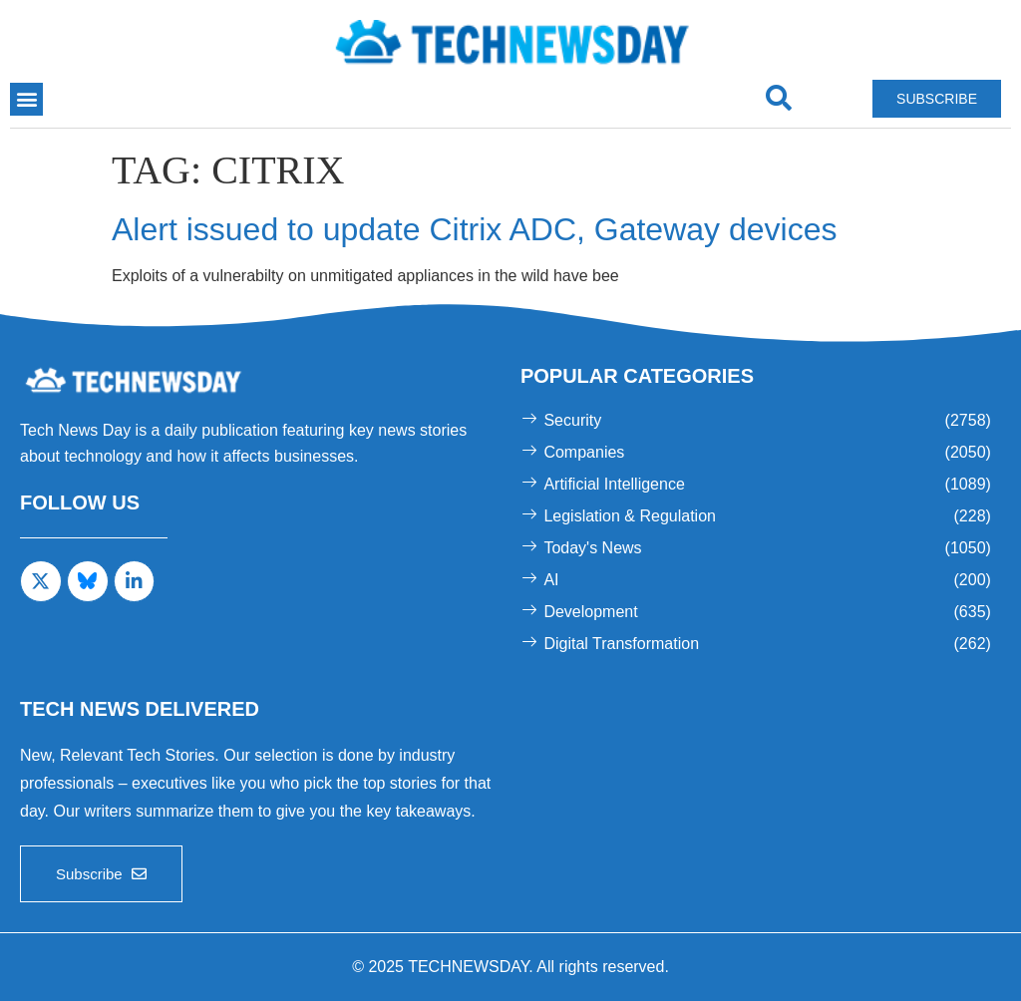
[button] (26, 99)
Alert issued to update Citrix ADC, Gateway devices (474, 229)
